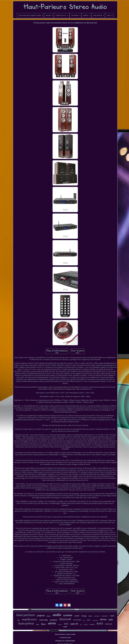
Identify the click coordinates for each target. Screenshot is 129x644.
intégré (49, 616)
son (66, 623)
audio (57, 615)
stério (37, 624)
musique (60, 624)
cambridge (43, 620)
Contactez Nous (65, 637)
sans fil (74, 624)
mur (18, 620)
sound (76, 616)
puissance (105, 616)
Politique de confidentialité (65, 641)
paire (89, 620)
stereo (103, 619)
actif (84, 620)
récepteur (92, 624)
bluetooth (65, 619)
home (90, 616)
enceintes (97, 616)
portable (86, 624)
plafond (41, 615)
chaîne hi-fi (95, 620)
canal (112, 616)
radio (65, 627)
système (67, 615)
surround (77, 619)
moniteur (53, 620)
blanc (43, 624)
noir (111, 619)
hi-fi (81, 624)
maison (108, 624)
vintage (84, 616)
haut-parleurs (25, 615)
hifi (100, 623)
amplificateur (29, 619)
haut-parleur (26, 623)
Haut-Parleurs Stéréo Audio (65, 634)
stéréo (52, 623)
